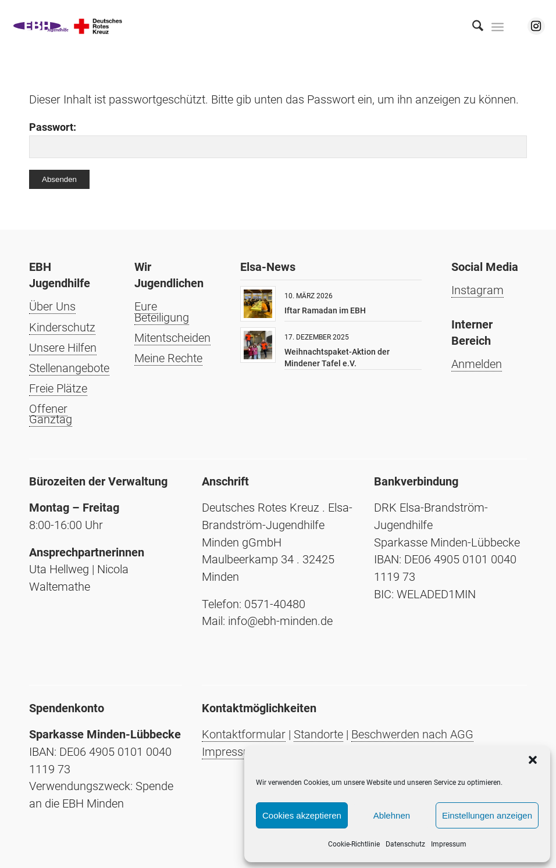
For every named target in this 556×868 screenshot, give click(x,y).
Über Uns (52, 306)
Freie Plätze (58, 388)
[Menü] (497, 26)
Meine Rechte (168, 358)
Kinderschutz (62, 327)
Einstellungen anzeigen (487, 815)
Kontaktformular (244, 734)
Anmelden (476, 364)
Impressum (448, 844)
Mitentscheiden (172, 338)
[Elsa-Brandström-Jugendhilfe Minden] (68, 26)
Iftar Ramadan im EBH (325, 310)
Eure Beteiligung (161, 311)
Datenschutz (405, 844)
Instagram (477, 290)
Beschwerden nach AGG (412, 734)
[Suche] (472, 26)
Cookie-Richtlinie (354, 844)
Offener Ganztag (50, 414)
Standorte (318, 734)
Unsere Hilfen (63, 348)
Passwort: (278, 140)
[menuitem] (472, 26)
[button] (533, 760)
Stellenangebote (69, 368)
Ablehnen (391, 815)
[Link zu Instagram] (536, 26)
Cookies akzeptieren (301, 815)
